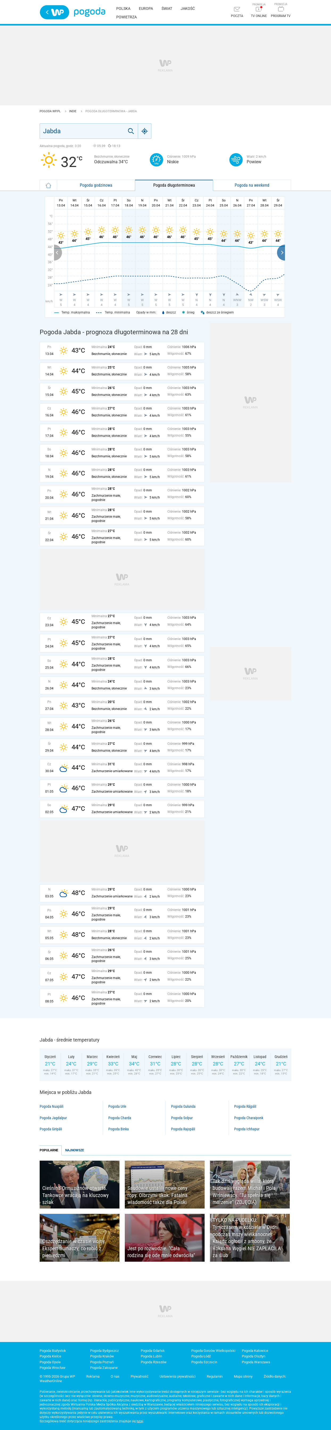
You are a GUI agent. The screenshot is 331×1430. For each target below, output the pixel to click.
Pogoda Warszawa (256, 1362)
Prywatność (139, 1376)
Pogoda (89, 12)
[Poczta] (237, 12)
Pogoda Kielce (50, 1356)
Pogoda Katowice (255, 1351)
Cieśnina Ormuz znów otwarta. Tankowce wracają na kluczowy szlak (75, 1195)
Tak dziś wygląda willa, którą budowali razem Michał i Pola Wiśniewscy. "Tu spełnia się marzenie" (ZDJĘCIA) (244, 1192)
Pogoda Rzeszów (154, 1362)
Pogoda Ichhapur (246, 1129)
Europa (146, 8)
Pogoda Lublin (151, 1356)
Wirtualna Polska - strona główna (54, 12)
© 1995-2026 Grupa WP (57, 1376)
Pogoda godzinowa (96, 185)
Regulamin (215, 1376)
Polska (123, 8)
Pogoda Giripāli (51, 1129)
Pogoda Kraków (102, 1356)
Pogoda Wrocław (52, 1368)
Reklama (93, 1376)
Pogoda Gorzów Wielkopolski (213, 1351)
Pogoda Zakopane (104, 1368)
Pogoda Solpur (182, 1118)
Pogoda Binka (118, 1129)
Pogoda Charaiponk (248, 1118)
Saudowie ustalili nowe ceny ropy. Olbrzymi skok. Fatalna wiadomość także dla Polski (157, 1195)
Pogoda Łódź (201, 1356)
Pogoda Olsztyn (253, 1356)
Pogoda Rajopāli (183, 1129)
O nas (115, 1376)
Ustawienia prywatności (178, 1376)
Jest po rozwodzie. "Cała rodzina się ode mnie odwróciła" (161, 1252)
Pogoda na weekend (252, 185)
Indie (73, 111)
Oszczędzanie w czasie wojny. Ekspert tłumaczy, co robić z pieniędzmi (74, 1248)
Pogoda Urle (117, 1106)
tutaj (139, 1421)
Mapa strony (243, 1376)
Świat (167, 8)
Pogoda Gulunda (183, 1106)
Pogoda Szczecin (204, 1362)
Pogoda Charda (119, 1118)
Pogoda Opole (50, 1362)
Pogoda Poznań (102, 1362)
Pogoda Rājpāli (245, 1106)
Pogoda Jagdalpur (53, 1118)
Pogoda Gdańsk (153, 1351)
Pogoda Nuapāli (51, 1106)
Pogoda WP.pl (50, 111)
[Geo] (144, 131)
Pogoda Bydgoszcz (104, 1351)
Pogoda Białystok (53, 1351)
